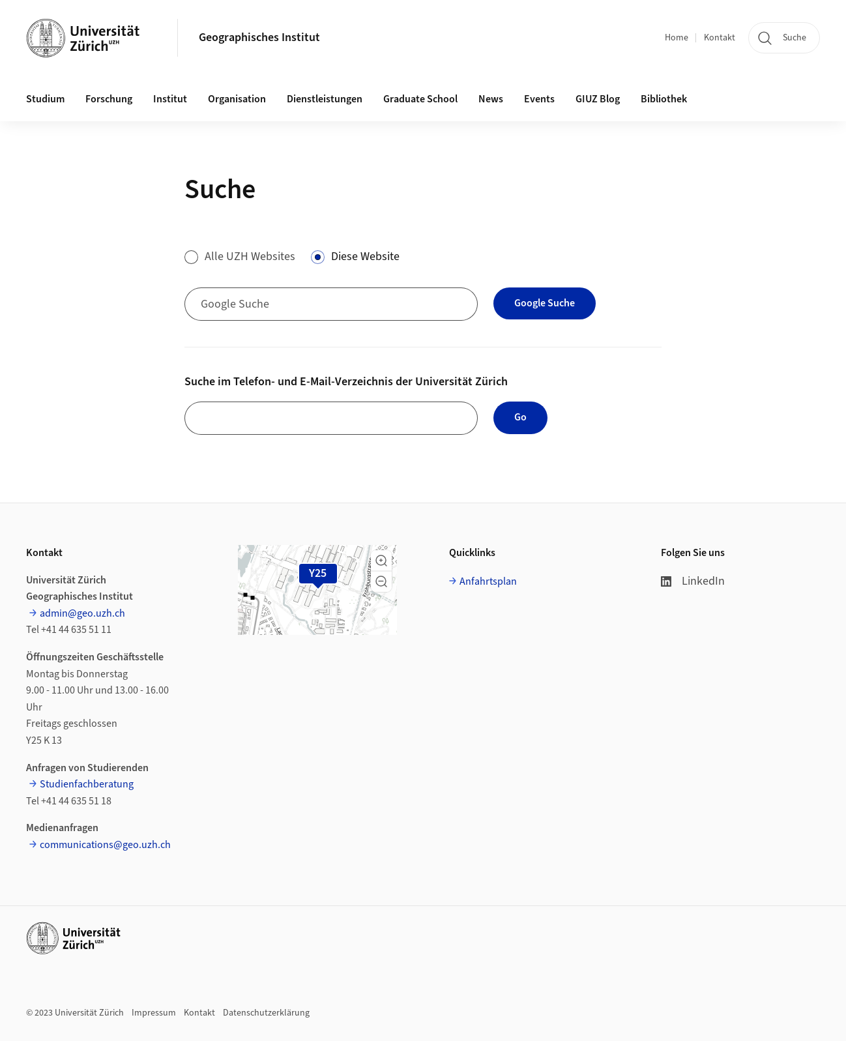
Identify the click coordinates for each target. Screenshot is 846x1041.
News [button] (490, 99)
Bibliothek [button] (664, 99)
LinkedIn (693, 581)
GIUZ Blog (598, 99)
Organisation (237, 99)
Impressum (154, 1012)
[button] (381, 560)
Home (676, 37)
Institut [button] (170, 99)
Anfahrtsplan (488, 581)
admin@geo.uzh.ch (82, 613)
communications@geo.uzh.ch (105, 845)
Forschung (108, 99)
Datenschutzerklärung (266, 1012)
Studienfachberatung (87, 784)
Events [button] (539, 99)
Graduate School (420, 99)
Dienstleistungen (324, 99)
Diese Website (365, 256)
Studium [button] (45, 99)
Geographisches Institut (259, 37)
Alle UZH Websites (250, 256)
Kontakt (719, 37)
